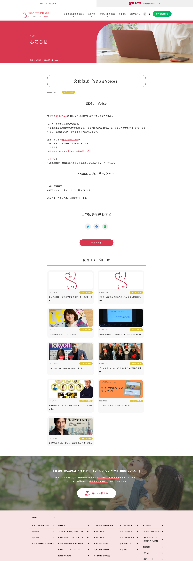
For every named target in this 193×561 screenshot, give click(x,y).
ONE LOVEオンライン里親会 (144, 531)
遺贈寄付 (123, 489)
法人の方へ (147, 465)
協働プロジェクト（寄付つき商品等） (151, 479)
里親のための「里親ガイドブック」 (72, 477)
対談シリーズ (148, 498)
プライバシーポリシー (152, 510)
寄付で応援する (162, 14)
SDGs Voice (61, 115)
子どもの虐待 (99, 471)
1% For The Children (152, 471)
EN (149, 14)
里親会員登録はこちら (145, 3)
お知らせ (122, 14)
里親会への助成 (64, 495)
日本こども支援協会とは (74, 14)
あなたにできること (107, 14)
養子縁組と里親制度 (102, 495)
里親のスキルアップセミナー (70, 489)
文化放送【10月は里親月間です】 (68, 151)
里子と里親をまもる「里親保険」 (71, 483)
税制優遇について (127, 483)
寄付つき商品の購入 (128, 477)
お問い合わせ (134, 14)
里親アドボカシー (65, 501)
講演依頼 (146, 486)
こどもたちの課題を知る (103, 465)
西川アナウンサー (70, 139)
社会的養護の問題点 (102, 489)
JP (145, 14)
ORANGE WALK (64, 507)
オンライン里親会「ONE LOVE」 (71, 471)
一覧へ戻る (96, 242)
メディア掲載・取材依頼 (42, 483)
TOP (31, 60)
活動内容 (91, 14)
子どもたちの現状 (101, 483)
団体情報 (35, 471)
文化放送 (51, 159)
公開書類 (35, 477)
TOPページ (35, 457)
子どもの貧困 (99, 477)
